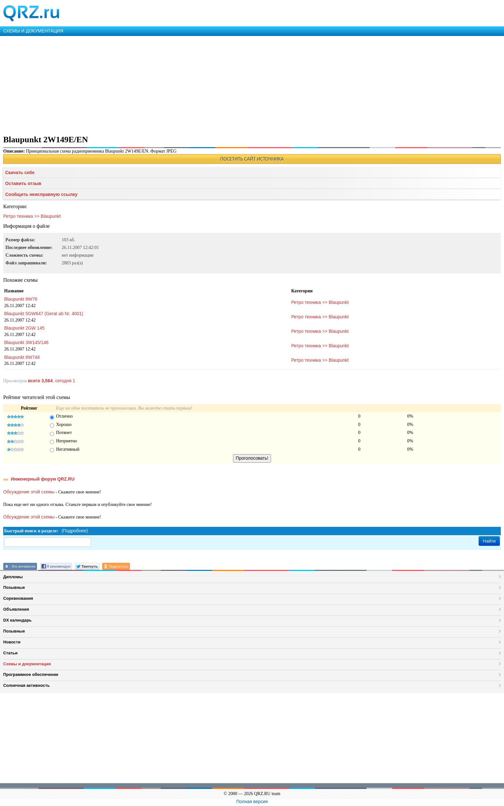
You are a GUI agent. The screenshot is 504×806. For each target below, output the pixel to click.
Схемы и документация (27, 663)
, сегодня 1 (51, 380)
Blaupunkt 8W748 (22, 357)
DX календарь (17, 620)
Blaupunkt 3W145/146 (26, 342)
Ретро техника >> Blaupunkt (32, 216)
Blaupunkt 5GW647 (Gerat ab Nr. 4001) (43, 313)
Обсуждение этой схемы (28, 491)
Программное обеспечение (30, 674)
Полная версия (252, 801)
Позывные (14, 587)
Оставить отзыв (23, 183)
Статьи (10, 653)
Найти (489, 541)
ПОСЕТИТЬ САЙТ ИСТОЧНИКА (252, 159)
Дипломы (13, 576)
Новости (12, 642)
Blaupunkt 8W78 (20, 299)
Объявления (16, 609)
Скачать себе (20, 172)
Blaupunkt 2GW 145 (24, 328)
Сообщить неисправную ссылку (41, 194)
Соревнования (18, 598)
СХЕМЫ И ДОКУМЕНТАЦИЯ (33, 30)
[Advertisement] (193, 84)
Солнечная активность (26, 685)
